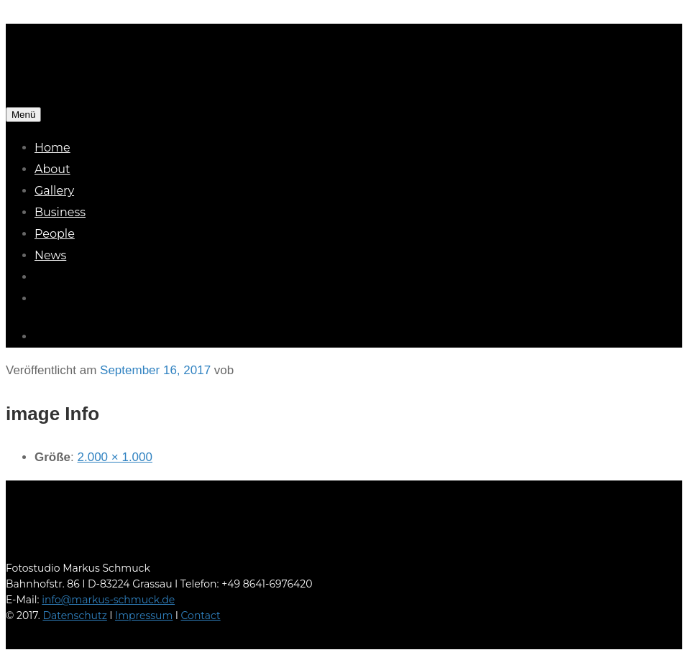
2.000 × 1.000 (115, 457)
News (50, 255)
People (55, 234)
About (52, 169)
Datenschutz (74, 615)
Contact (201, 615)
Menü (23, 114)
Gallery (54, 191)
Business (60, 212)
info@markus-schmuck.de (108, 599)
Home (52, 147)
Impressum (144, 615)
